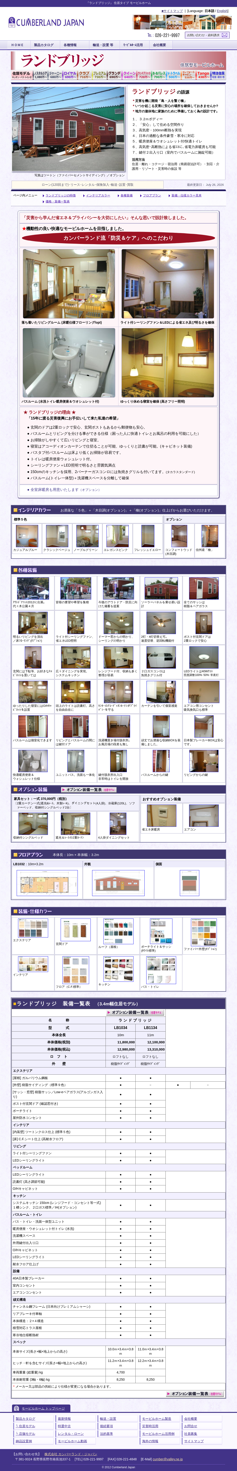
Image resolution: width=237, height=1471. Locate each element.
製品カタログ (43, 45)
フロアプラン (152, 195)
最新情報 (64, 1418)
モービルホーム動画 (72, 1441)
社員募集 (190, 1434)
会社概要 (159, 45)
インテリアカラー (98, 195)
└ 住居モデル (25, 1426)
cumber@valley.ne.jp (168, 1459)
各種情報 (70, 45)
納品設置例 (24, 1441)
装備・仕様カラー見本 (187, 195)
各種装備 (127, 195)
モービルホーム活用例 (158, 1434)
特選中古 (64, 1426)
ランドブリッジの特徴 (61, 195)
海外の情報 (150, 1441)
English (222, 11)
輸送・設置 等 (103, 45)
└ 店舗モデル (25, 1434)
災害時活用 (150, 1426)
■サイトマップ (172, 11)
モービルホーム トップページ (43, 1408)
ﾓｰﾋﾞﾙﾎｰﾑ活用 (133, 45)
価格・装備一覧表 (58, 201)
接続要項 (106, 1426)
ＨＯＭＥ (17, 45)
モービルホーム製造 (156, 1418)
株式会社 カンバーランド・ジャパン (70, 1454)
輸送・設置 (108, 1418)
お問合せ (190, 1426)
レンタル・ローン (71, 1434)
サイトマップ (194, 1441)
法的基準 (106, 1434)
